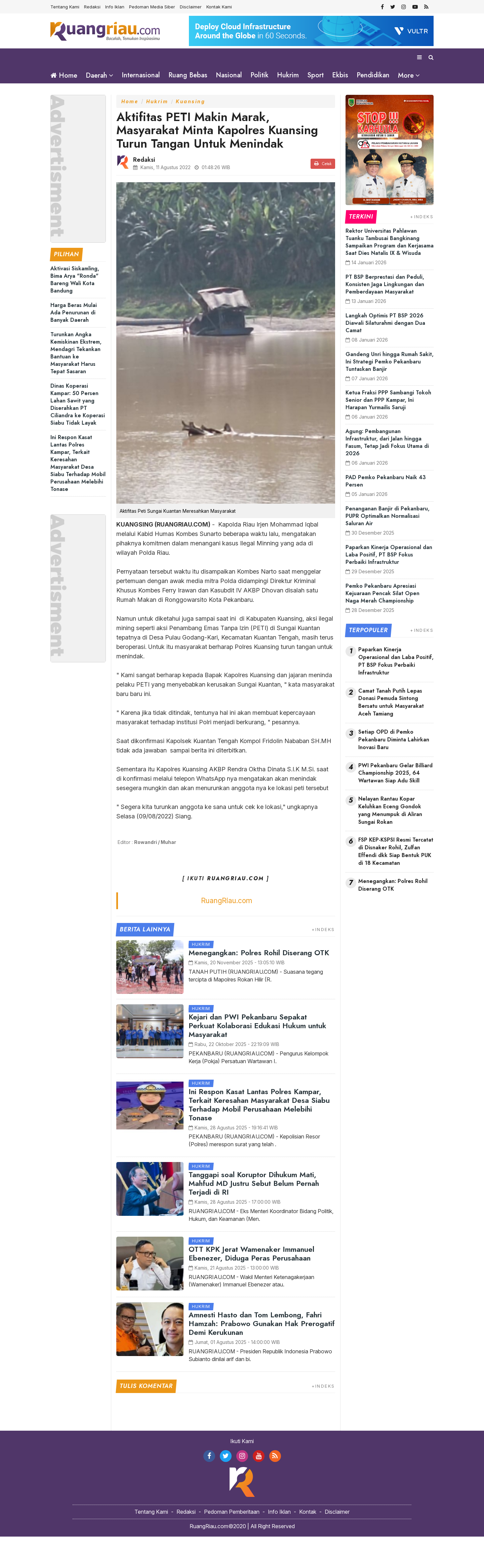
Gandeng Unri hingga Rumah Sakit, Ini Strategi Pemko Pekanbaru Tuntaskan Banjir (390, 370)
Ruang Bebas (187, 75)
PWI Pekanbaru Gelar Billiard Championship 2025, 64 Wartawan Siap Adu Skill (395, 782)
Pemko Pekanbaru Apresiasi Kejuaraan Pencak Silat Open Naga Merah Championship (382, 602)
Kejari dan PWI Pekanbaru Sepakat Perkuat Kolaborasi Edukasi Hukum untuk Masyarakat (257, 1035)
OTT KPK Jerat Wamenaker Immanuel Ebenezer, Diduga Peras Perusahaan (251, 1263)
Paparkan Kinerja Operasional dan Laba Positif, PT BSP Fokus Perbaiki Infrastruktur (389, 564)
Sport (315, 75)
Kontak (307, 1521)
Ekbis (340, 75)
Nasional (229, 75)
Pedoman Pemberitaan (231, 1521)
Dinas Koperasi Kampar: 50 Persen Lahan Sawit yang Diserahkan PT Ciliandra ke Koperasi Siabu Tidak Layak (77, 413)
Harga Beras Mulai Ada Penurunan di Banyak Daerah (73, 322)
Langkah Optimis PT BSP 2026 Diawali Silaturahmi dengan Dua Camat (385, 332)
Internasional (141, 75)
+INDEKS (323, 938)
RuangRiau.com (226, 910)
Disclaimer (191, 6)
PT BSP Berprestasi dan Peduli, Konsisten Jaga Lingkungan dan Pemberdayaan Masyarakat (385, 293)
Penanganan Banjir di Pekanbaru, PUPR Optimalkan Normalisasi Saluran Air (388, 525)
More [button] (406, 75)
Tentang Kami (64, 6)
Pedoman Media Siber (152, 6)
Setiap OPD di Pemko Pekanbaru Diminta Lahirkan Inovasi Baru (393, 749)
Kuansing (190, 111)
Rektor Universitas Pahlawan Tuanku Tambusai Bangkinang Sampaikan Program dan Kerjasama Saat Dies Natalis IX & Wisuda (390, 251)
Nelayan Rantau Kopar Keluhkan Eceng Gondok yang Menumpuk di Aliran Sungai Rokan (390, 820)
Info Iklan (114, 6)
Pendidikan (373, 75)
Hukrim (288, 75)
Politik (259, 75)
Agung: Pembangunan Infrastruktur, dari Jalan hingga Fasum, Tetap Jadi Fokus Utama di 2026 (387, 452)
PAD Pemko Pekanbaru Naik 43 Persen (386, 490)
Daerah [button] (96, 75)
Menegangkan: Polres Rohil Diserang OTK (259, 962)
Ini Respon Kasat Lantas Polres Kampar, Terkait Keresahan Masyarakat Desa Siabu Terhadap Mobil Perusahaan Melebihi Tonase (78, 472)
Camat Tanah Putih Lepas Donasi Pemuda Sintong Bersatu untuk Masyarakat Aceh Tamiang (391, 712)
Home (63, 75)
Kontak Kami (219, 6)
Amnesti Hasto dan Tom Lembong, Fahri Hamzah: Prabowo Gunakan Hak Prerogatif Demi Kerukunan (262, 1333)
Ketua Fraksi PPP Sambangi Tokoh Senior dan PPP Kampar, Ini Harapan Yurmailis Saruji (388, 409)
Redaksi (92, 6)
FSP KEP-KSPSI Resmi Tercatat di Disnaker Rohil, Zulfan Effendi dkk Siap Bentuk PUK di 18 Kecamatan (395, 861)
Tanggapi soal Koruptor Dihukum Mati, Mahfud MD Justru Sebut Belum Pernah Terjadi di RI (254, 1192)
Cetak (322, 173)
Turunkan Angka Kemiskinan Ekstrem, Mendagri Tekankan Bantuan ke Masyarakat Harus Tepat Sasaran (76, 362)
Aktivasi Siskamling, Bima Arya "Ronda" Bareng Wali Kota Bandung (74, 289)
